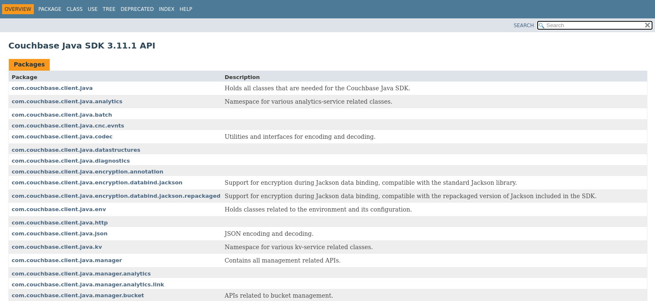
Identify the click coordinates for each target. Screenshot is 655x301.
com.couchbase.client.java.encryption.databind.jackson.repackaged (116, 196)
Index (167, 9)
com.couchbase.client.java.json (59, 233)
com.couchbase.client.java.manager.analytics (81, 273)
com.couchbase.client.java (52, 88)
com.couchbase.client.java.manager (67, 260)
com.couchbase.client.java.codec (62, 136)
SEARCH (524, 25)
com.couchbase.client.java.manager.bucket (78, 295)
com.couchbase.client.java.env (59, 209)
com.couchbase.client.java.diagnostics (71, 161)
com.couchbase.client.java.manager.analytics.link (88, 284)
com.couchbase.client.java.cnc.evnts (68, 125)
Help (186, 9)
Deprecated (137, 9)
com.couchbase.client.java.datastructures (76, 150)
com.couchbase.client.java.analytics (67, 101)
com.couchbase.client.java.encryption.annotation (87, 171)
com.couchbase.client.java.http (60, 222)
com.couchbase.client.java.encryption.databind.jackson (97, 182)
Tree (109, 9)
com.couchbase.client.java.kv (57, 247)
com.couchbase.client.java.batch (62, 115)
